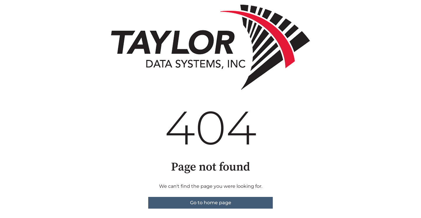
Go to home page (210, 202)
